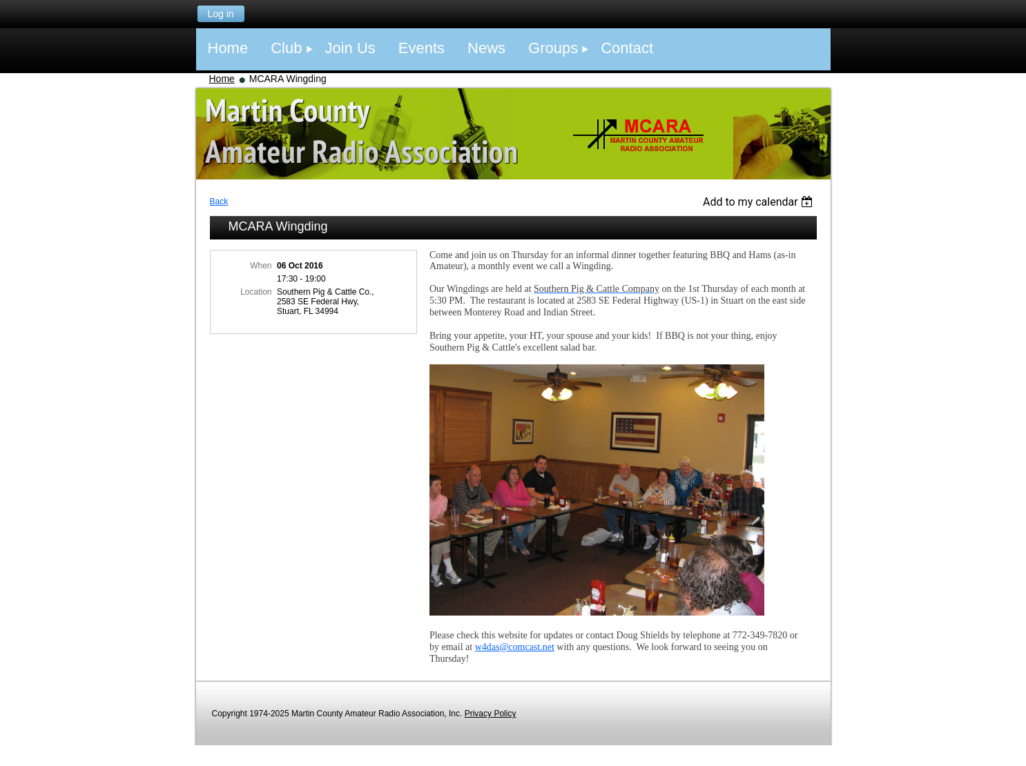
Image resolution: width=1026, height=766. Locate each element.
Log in (220, 13)
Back (219, 201)
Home (222, 78)
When (260, 266)
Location (255, 292)
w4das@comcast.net (514, 647)
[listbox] (760, 201)
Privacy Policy (490, 713)
